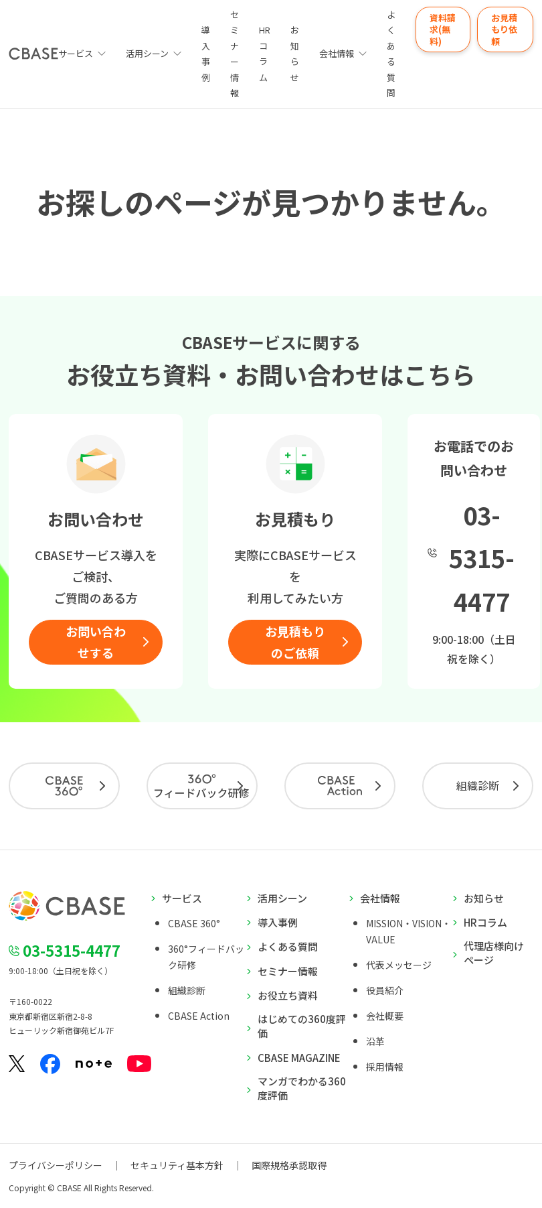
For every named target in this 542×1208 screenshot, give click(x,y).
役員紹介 (384, 990)
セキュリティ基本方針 (176, 1165)
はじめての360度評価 (302, 1026)
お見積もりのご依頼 (295, 641)
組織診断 (477, 785)
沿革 (375, 1041)
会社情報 (336, 53)
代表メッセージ (399, 964)
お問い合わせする (96, 641)
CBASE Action (199, 1015)
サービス (182, 898)
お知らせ (294, 53)
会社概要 (384, 1015)
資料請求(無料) (443, 29)
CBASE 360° (194, 923)
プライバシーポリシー (55, 1165)
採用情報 (384, 1066)
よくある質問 (391, 53)
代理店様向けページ (494, 953)
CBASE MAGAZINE (299, 1058)
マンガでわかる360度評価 (302, 1088)
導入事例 (205, 53)
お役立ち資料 (288, 995)
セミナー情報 (234, 53)
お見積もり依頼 (504, 29)
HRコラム (264, 53)
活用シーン (147, 53)
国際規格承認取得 (289, 1165)
